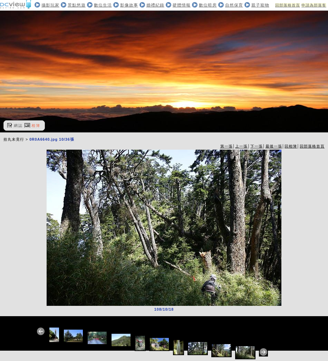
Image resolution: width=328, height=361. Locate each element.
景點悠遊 (77, 5)
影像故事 (129, 5)
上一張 (241, 146)
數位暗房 (208, 5)
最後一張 (274, 146)
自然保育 (234, 5)
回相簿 (290, 146)
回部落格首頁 (287, 5)
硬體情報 (182, 5)
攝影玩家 (50, 5)
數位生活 (103, 5)
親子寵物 (260, 5)
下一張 (256, 146)
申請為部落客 (313, 5)
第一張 (226, 146)
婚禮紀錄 (155, 5)
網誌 (18, 125)
